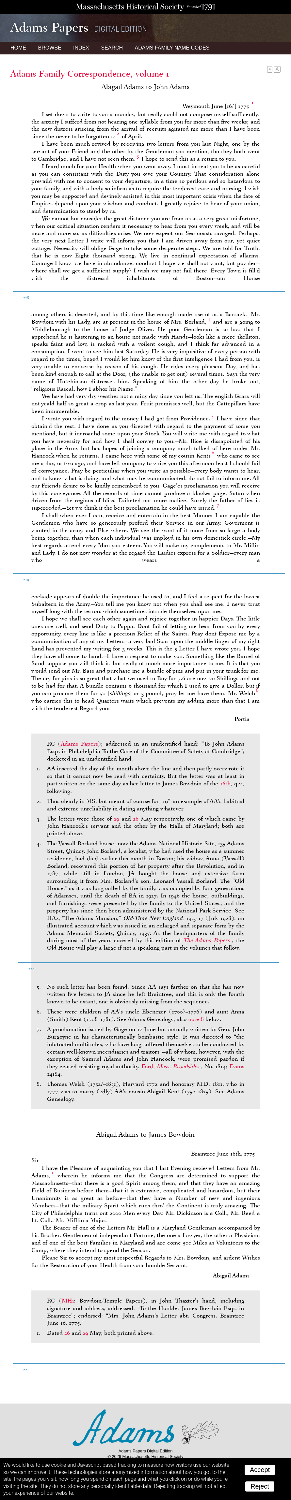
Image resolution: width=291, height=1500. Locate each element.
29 (116, 818)
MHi (68, 1300)
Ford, (171, 1066)
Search (112, 48)
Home (18, 48)
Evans (236, 1066)
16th (225, 783)
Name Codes (172, 48)
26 (135, 818)
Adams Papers (79, 743)
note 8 (196, 1019)
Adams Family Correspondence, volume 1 (90, 73)
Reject (260, 1486)
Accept (260, 1469)
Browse (49, 48)
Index (81, 48)
